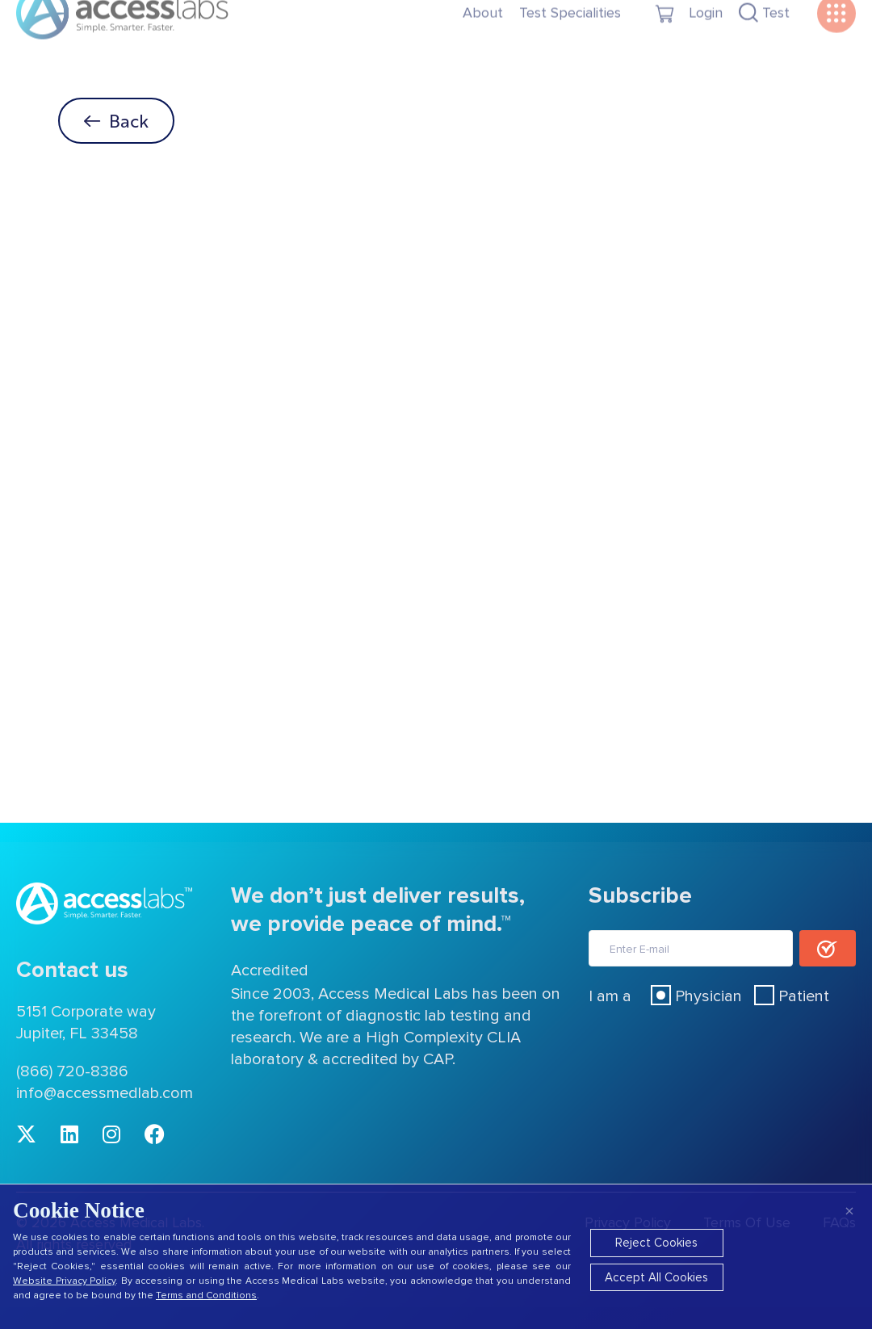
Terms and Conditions (206, 1295)
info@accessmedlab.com (104, 1093)
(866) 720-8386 (72, 1071)
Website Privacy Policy (64, 1281)
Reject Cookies (656, 1242)
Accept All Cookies (656, 1277)
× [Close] (849, 1211)
